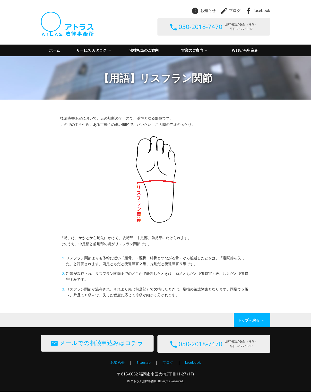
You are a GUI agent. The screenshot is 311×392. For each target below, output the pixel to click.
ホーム (54, 50)
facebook (257, 10)
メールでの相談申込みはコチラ (97, 343)
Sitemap (143, 362)
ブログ (231, 10)
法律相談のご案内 (144, 50)
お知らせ (204, 10)
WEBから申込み (245, 50)
